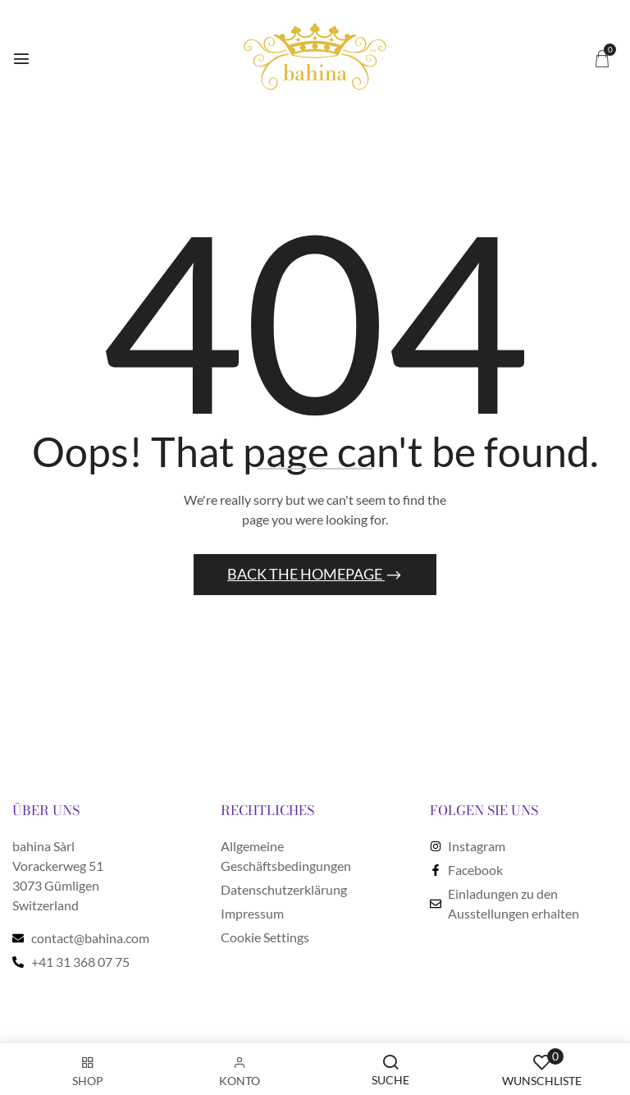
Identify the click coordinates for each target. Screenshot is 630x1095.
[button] (602, 58)
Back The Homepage (306, 574)
